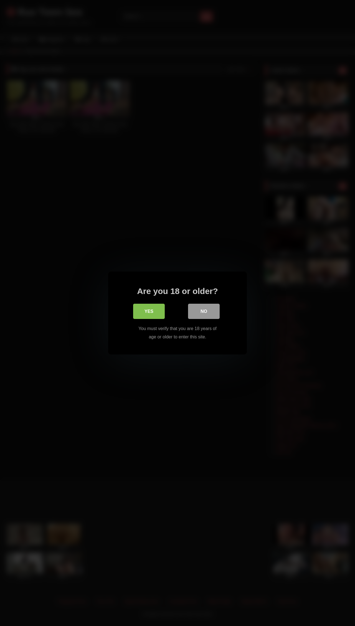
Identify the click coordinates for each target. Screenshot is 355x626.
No (204, 311)
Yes (148, 311)
